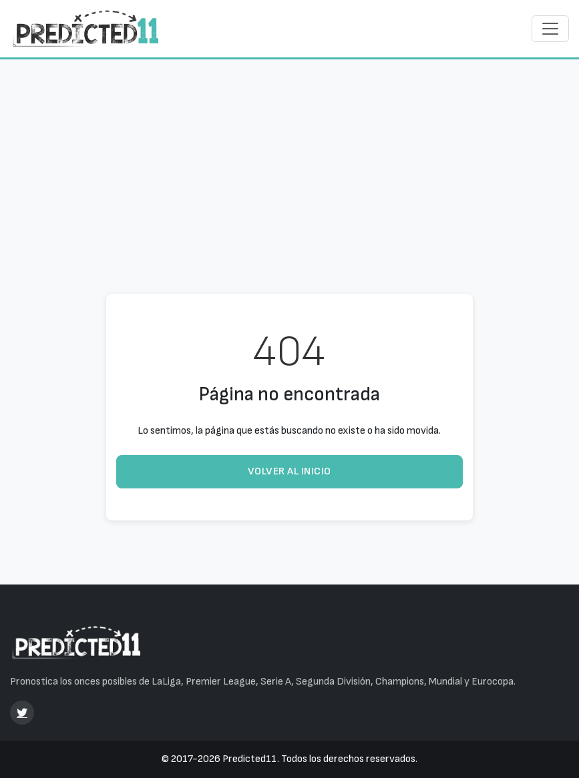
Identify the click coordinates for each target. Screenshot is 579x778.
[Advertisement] (289, 158)
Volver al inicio (289, 471)
